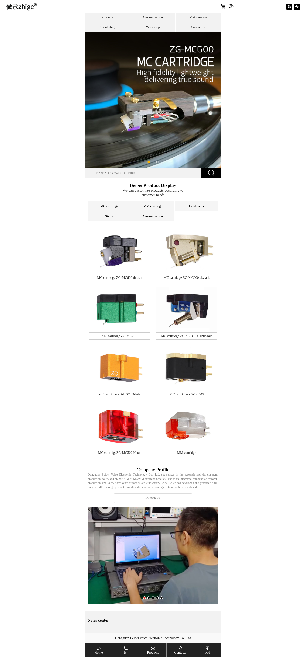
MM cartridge (152, 206)
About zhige (107, 27)
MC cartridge (109, 206)
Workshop (153, 27)
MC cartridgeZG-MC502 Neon (119, 452)
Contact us (198, 27)
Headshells (196, 206)
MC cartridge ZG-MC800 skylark (187, 277)
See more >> (153, 498)
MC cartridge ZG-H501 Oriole (119, 394)
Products (108, 17)
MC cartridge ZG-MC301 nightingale (186, 336)
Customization (153, 17)
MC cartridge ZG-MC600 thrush (119, 277)
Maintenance (198, 17)
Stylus (109, 216)
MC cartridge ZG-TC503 (187, 394)
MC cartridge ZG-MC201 (119, 336)
